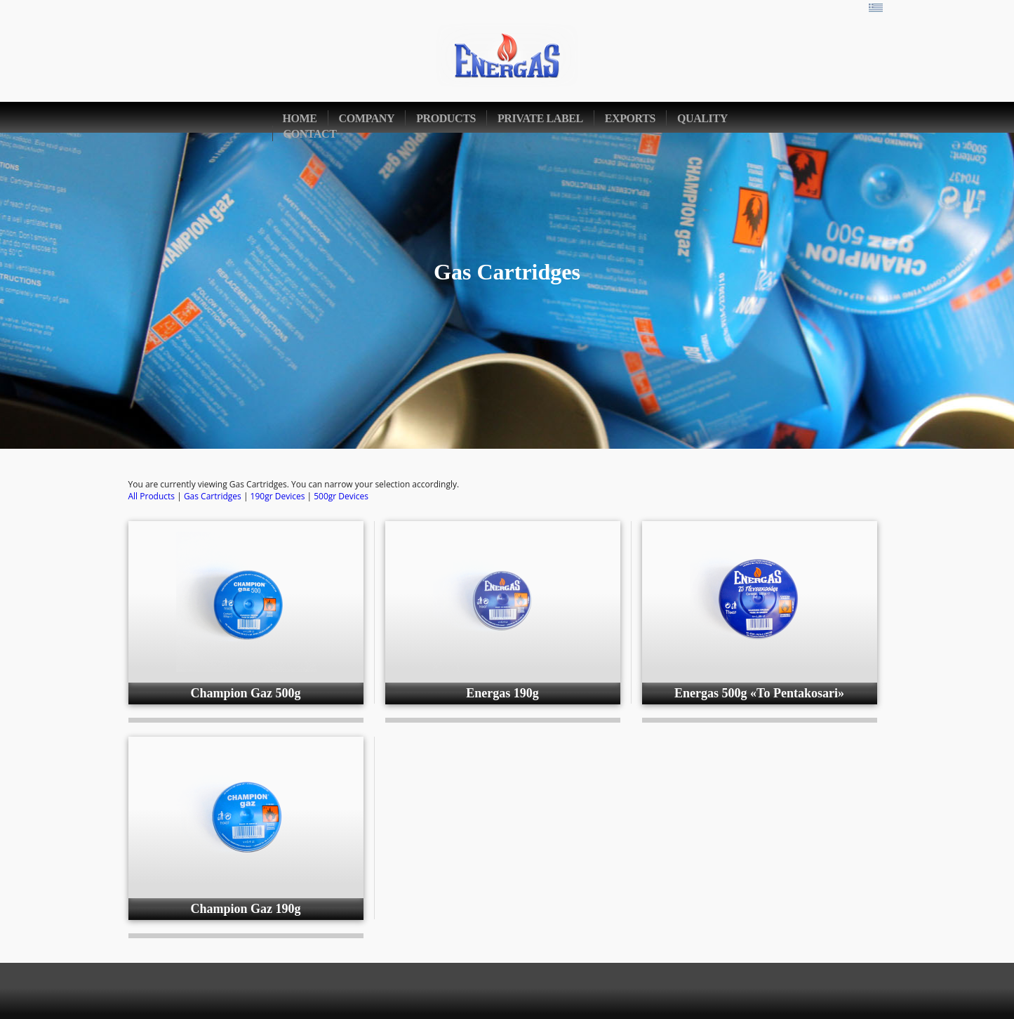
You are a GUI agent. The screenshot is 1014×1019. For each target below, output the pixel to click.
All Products (151, 496)
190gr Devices (278, 496)
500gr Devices (341, 496)
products (446, 118)
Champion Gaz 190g (245, 909)
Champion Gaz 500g (245, 693)
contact (310, 134)
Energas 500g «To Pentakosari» (759, 693)
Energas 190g (502, 693)
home (300, 118)
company (367, 118)
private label (540, 118)
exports (630, 118)
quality (702, 118)
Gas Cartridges (212, 496)
